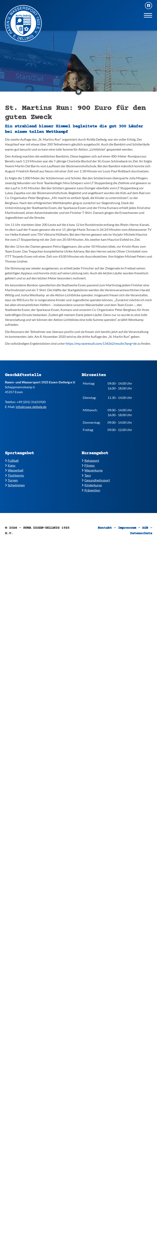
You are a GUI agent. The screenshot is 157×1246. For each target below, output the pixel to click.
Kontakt (105, 528)
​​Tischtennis (14, 475)
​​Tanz (86, 475)
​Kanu (10, 465)
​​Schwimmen (15, 485)
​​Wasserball (14, 470)
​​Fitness (88, 465)
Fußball (12, 460)
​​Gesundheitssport (96, 480)
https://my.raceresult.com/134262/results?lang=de (101, 343)
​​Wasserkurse (92, 470)
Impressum (127, 528)
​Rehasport (90, 460)
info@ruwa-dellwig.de (31, 407)
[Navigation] (148, 15)
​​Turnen (11, 480)
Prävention (91, 490)
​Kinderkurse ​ (92, 485)
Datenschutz (141, 533)
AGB (145, 528)
